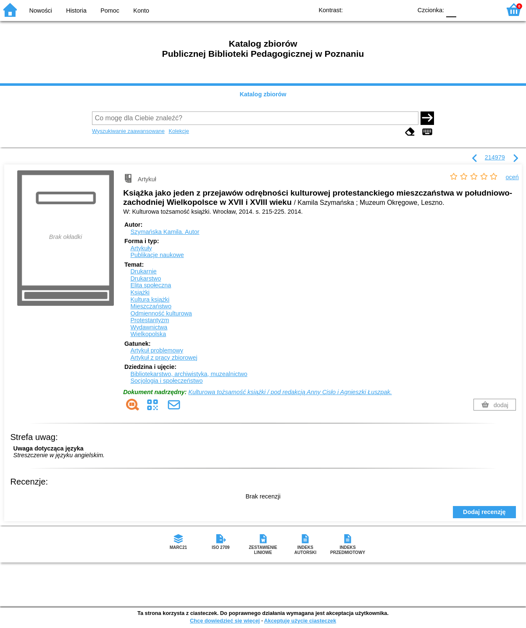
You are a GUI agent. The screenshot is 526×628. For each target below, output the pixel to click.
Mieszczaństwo (150, 306)
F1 (466, 9)
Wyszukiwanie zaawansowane (128, 131)
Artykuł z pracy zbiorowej (163, 357)
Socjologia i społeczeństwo (166, 380)
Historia (76, 10)
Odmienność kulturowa (161, 313)
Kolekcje (178, 131)
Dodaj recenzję (484, 512)
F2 (485, 9)
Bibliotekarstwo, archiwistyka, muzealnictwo (188, 374)
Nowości (40, 10)
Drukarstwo (145, 278)
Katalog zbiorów (262, 94)
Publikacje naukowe (157, 255)
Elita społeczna (150, 285)
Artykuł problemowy (156, 350)
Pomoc (109, 10)
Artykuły (141, 248)
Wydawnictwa (148, 327)
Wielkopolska (148, 334)
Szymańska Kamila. (164, 231)
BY (403, 9)
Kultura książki (149, 299)
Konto (141, 10)
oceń (512, 177)
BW (369, 9)
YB (386, 9)
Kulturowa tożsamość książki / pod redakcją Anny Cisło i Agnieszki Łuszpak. (290, 392)
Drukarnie (143, 271)
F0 (451, 9)
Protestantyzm (149, 320)
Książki (140, 292)
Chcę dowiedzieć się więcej (225, 620)
